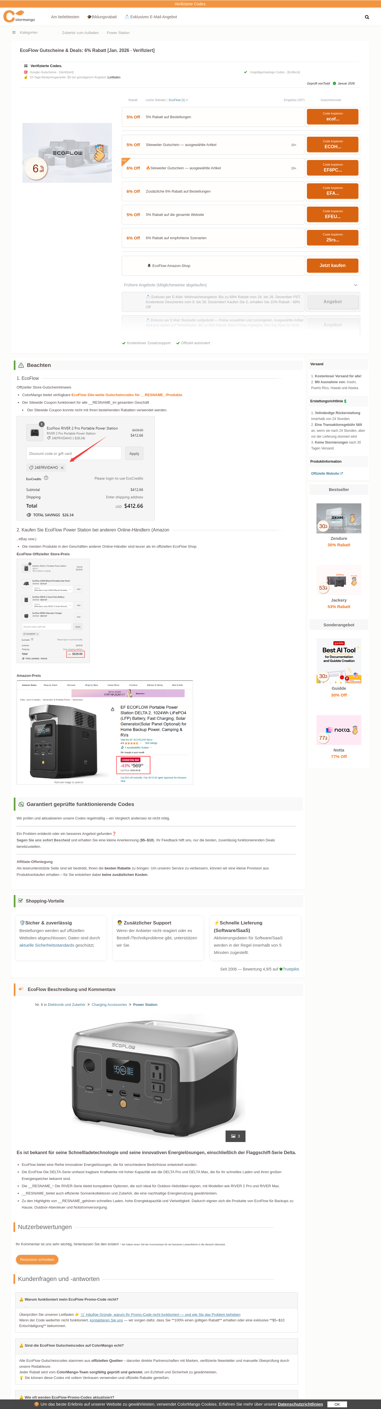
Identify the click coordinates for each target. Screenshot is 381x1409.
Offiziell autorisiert (195, 343)
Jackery (338, 600)
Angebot (332, 301)
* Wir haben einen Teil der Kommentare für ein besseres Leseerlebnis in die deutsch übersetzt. (173, 1244)
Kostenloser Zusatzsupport (149, 343)
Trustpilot (289, 969)
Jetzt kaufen (332, 265)
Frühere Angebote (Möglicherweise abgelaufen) (165, 285)
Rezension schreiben (37, 1259)
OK (337, 1404)
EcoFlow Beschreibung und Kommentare (72, 989)
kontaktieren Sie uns (106, 1320)
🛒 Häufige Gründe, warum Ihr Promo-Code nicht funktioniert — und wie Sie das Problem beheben (160, 1314)
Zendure (338, 538)
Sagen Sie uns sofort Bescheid (43, 840)
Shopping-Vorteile (45, 901)
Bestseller (339, 489)
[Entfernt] (293, 72)
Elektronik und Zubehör (66, 1004)
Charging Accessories (109, 1004)
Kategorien (29, 32)
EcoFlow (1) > (178, 100)
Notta (338, 750)
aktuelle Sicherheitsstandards (46, 945)
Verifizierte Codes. (190, 4)
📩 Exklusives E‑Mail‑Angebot (151, 17)
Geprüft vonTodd (318, 83)
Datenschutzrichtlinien (300, 1404)
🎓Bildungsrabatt (102, 17)
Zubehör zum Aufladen (80, 33)
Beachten (39, 365)
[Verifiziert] (66, 72)
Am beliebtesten (65, 17)
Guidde (338, 688)
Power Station (118, 33)
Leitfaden (114, 77)
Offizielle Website (325, 474)
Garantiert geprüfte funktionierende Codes (80, 804)
